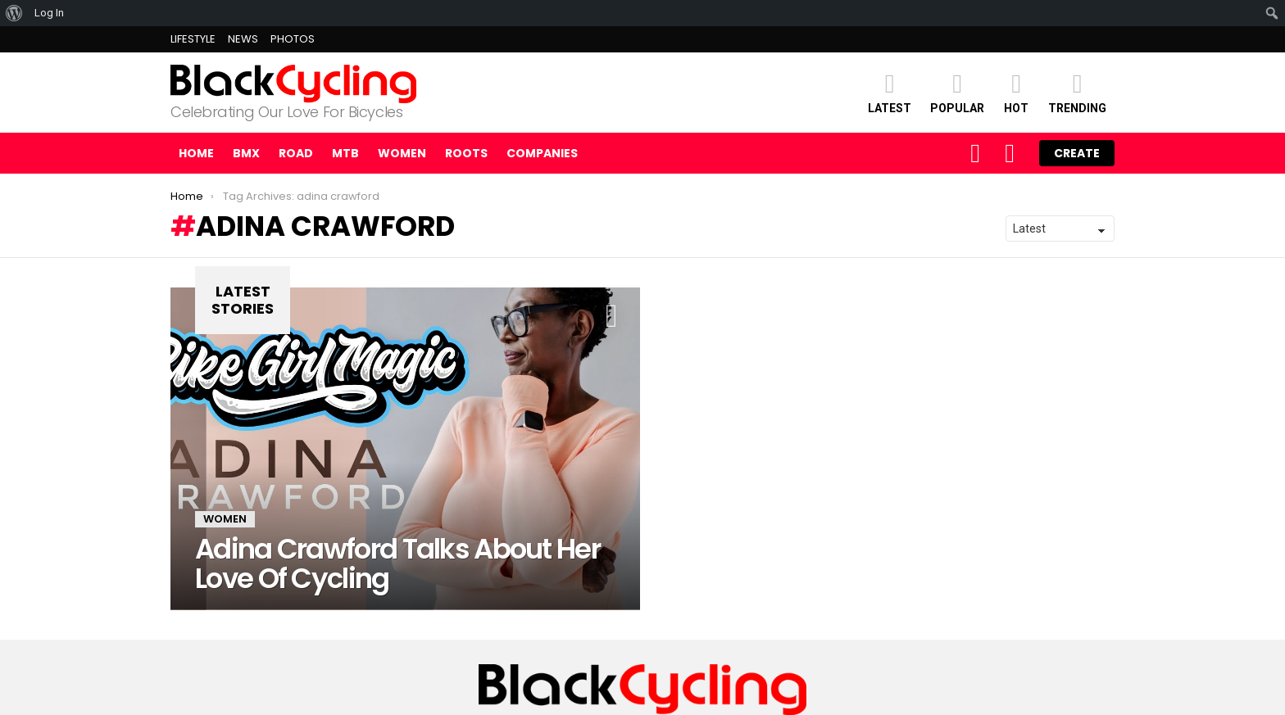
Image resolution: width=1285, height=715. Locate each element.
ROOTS (466, 153)
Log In (49, 13)
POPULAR (957, 92)
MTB (345, 153)
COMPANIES (542, 153)
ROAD (296, 153)
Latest (889, 92)
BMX (246, 153)
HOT (1016, 92)
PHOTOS (292, 39)
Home (196, 153)
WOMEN (402, 153)
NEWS (243, 39)
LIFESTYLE (193, 39)
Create (1077, 153)
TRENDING (1077, 92)
